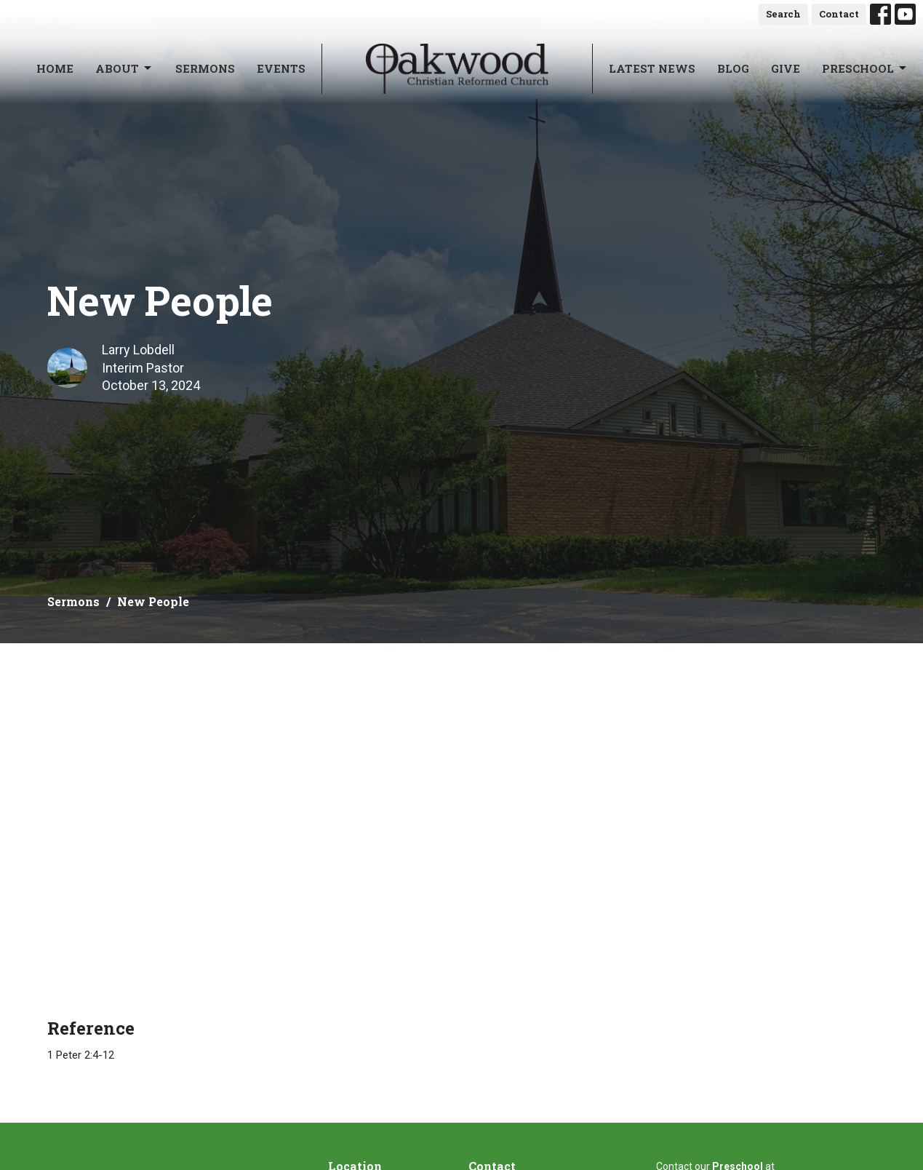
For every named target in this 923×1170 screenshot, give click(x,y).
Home (54, 68)
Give (785, 68)
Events (281, 68)
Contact (839, 13)
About (124, 68)
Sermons (205, 68)
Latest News (652, 68)
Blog (733, 68)
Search (783, 13)
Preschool (865, 68)
